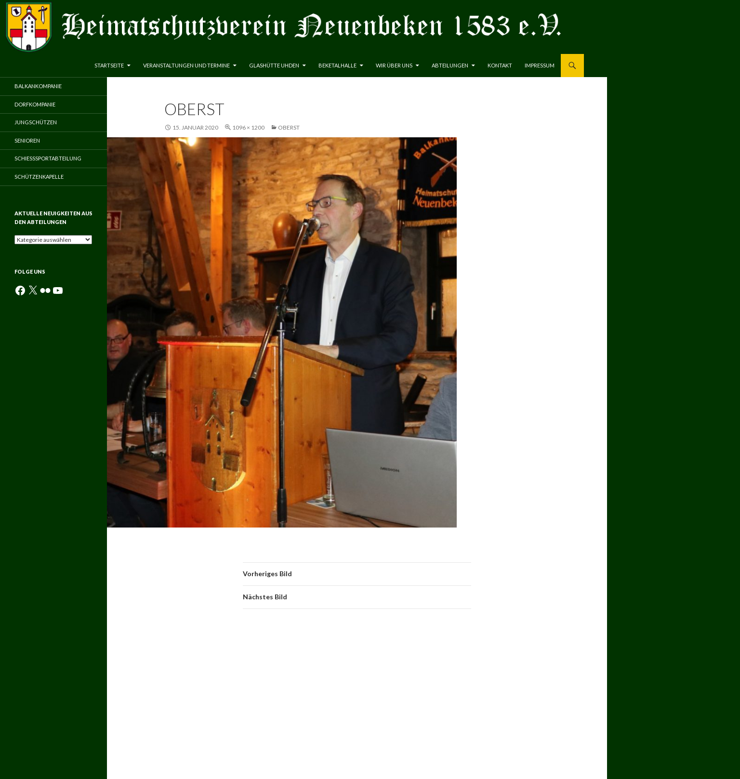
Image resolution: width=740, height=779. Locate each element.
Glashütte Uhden (274, 65)
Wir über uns (394, 65)
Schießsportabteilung (47, 158)
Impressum (540, 65)
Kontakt (500, 65)
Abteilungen (450, 65)
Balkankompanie (38, 86)
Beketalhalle (337, 65)
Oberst (289, 127)
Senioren (27, 140)
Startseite (109, 65)
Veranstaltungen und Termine (186, 65)
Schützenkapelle (39, 176)
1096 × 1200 (248, 127)
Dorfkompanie (34, 104)
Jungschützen (35, 122)
